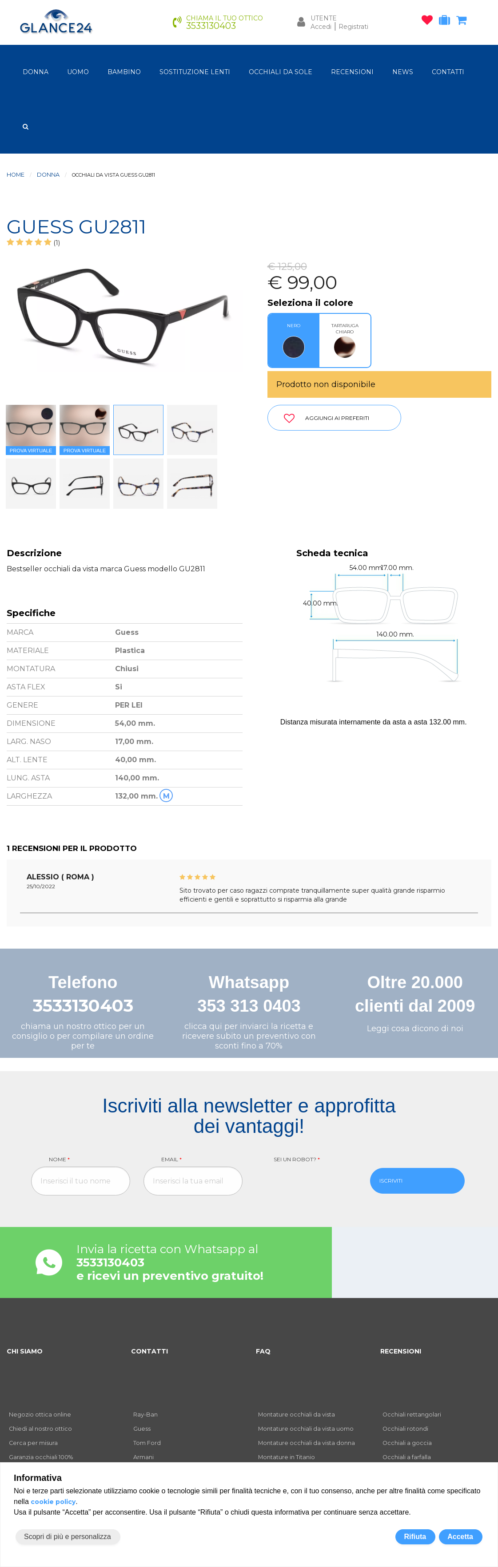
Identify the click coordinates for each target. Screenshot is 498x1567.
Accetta (460, 1536)
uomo (78, 72)
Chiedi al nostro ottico (40, 1428)
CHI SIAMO (25, 1351)
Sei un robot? (297, 1159)
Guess (142, 1428)
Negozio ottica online (40, 1414)
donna (35, 72)
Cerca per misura (33, 1443)
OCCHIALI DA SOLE (280, 72)
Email (171, 1159)
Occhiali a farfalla (406, 1457)
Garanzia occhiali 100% (41, 1457)
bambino (124, 72)
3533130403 (83, 1005)
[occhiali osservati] (429, 22)
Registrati (353, 27)
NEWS (402, 72)
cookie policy (53, 1502)
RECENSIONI (352, 72)
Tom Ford (147, 1443)
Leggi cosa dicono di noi (415, 1028)
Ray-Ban (145, 1414)
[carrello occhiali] (463, 22)
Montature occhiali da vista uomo (306, 1428)
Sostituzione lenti (194, 72)
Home (15, 174)
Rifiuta (415, 1536)
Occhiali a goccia (407, 1443)
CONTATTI (448, 72)
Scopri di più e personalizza (67, 1536)
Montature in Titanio (286, 1457)
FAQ (263, 1351)
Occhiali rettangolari (411, 1414)
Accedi (321, 27)
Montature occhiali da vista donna (306, 1443)
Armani (143, 1457)
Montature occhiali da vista (296, 1414)
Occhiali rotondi (405, 1428)
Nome (59, 1159)
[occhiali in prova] (446, 22)
